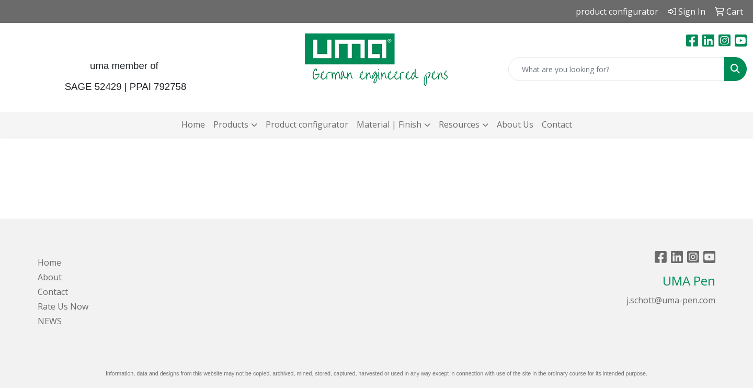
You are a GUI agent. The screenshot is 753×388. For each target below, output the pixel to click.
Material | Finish (389, 124)
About (50, 277)
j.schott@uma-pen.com (670, 300)
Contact (557, 124)
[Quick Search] (616, 69)
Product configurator (307, 124)
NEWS (50, 321)
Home (193, 124)
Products (230, 124)
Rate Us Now (63, 306)
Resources (459, 124)
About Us (515, 124)
